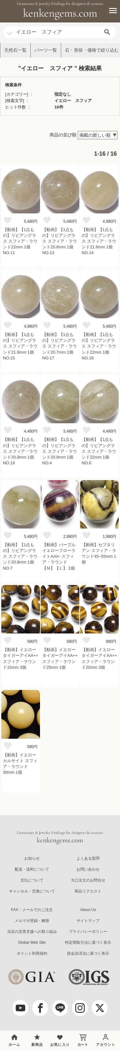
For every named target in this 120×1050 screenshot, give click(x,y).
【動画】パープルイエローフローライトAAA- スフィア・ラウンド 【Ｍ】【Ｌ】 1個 (59, 556)
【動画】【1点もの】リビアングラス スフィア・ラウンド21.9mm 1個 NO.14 (99, 241)
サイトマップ (88, 920)
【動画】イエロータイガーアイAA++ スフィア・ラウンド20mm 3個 (99, 658)
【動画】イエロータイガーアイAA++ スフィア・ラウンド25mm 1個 (60, 658)
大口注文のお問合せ (88, 880)
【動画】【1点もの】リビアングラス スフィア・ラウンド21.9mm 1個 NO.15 (20, 346)
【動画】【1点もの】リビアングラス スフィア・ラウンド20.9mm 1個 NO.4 (59, 451)
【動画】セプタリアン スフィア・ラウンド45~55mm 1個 (99, 553)
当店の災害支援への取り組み (32, 931)
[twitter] (100, 1008)
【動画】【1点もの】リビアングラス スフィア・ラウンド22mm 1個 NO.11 (20, 241)
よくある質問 (88, 858)
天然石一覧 (15, 50)
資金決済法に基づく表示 (88, 953)
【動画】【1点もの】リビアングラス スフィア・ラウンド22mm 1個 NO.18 (99, 346)
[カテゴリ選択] (10, 30)
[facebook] (40, 1008)
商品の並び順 (63, 134)
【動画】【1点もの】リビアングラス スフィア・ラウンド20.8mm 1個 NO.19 (20, 451)
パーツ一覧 (46, 50)
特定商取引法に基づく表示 (88, 942)
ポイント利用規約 (32, 953)
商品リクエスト (88, 891)
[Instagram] (80, 1008)
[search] (107, 32)
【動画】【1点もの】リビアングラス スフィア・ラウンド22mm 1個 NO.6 (99, 451)
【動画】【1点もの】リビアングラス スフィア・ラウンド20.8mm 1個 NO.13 (59, 241)
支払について (32, 880)
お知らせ (32, 858)
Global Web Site (32, 942)
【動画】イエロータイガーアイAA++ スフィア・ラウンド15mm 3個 (20, 658)
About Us (88, 910)
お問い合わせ (88, 869)
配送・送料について (32, 869)
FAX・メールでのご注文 (32, 910)
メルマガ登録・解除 (32, 920)
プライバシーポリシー (88, 931)
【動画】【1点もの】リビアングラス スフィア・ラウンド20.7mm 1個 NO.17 (59, 346)
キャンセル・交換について (32, 891)
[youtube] (20, 1008)
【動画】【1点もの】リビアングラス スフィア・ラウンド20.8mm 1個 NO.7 (20, 556)
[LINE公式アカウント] (60, 1008)
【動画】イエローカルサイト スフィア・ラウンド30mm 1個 (20, 764)
